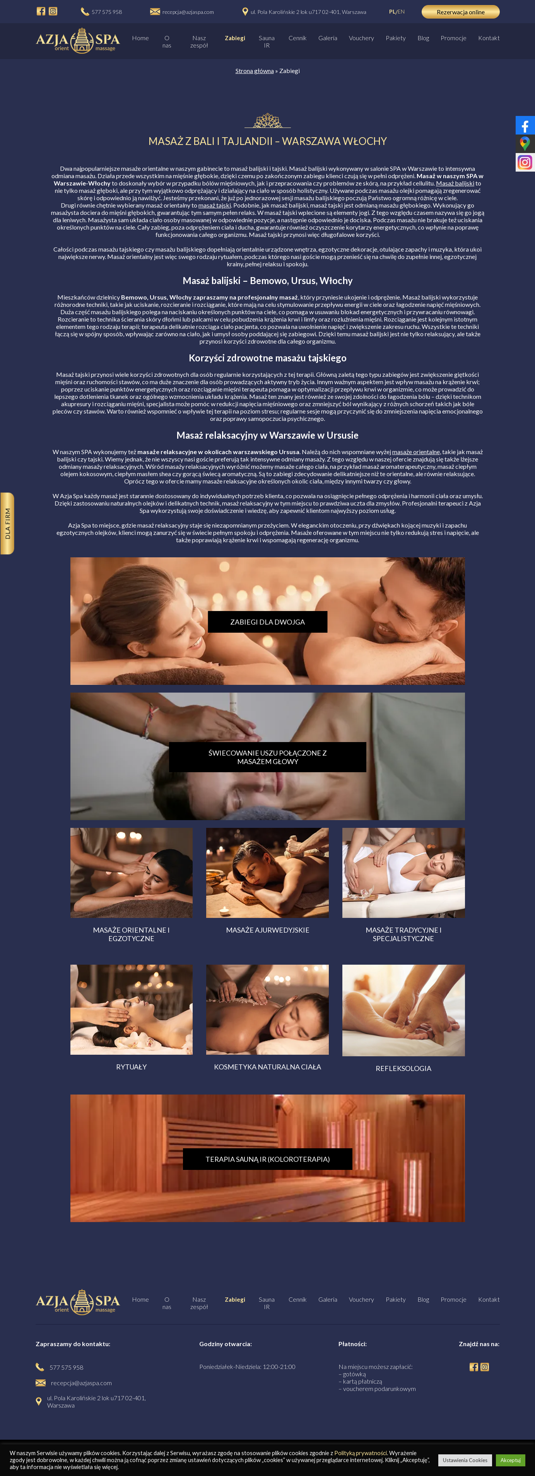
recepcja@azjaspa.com (188, 12)
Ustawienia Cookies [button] (465, 1460)
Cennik (298, 37)
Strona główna (255, 70)
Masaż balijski (455, 183)
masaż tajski (214, 205)
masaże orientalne (416, 451)
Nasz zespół (199, 41)
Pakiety (396, 37)
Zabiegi (235, 37)
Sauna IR (267, 41)
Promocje (454, 37)
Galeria (327, 37)
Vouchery (361, 37)
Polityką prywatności (360, 1453)
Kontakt (489, 37)
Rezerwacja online (461, 11)
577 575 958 (107, 12)
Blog (423, 37)
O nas (166, 41)
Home (140, 37)
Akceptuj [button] (511, 1460)
